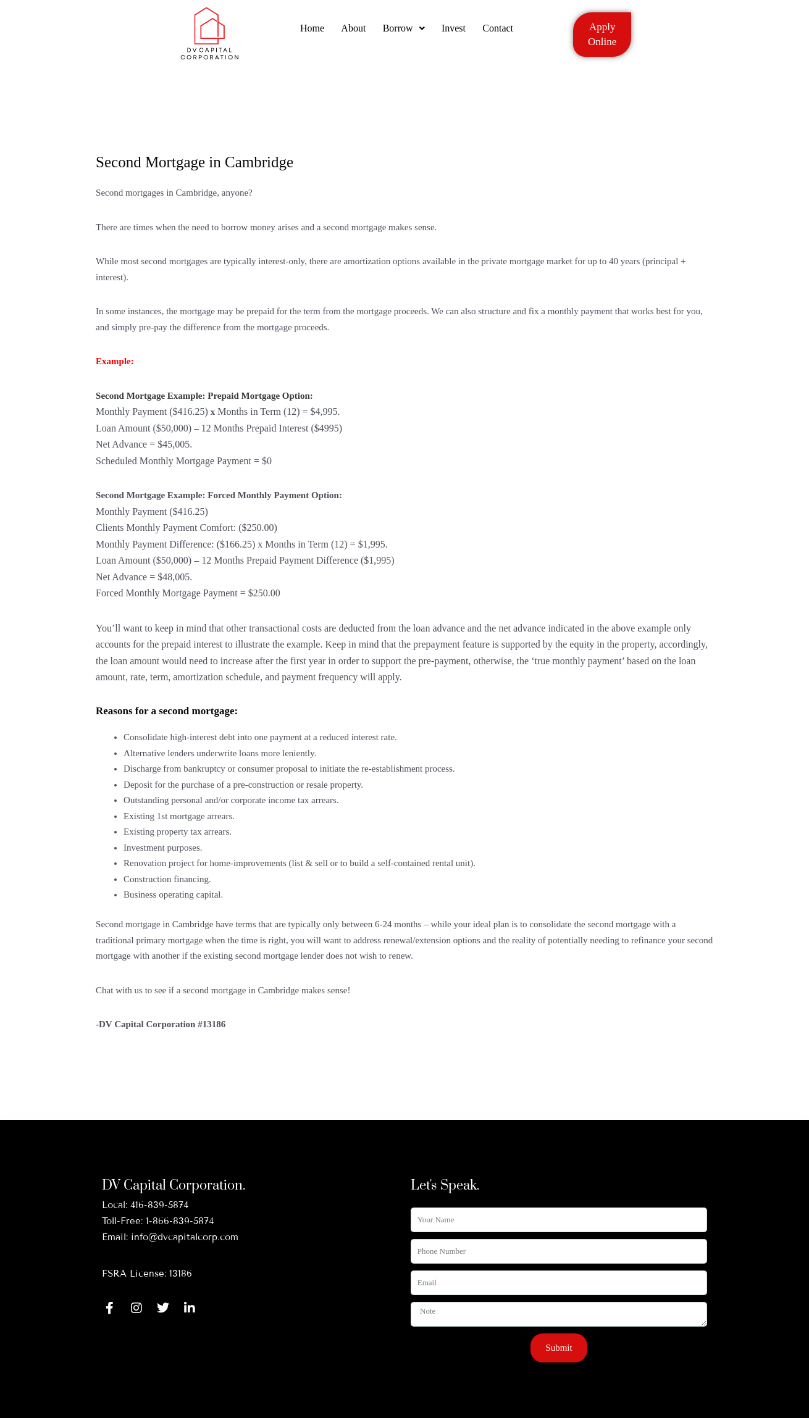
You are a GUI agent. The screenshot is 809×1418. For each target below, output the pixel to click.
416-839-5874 (159, 1205)
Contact (501, 32)
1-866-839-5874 (180, 1221)
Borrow (404, 32)
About (352, 32)
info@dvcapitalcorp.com (184, 1237)
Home (309, 32)
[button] (404, 32)
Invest (455, 32)
